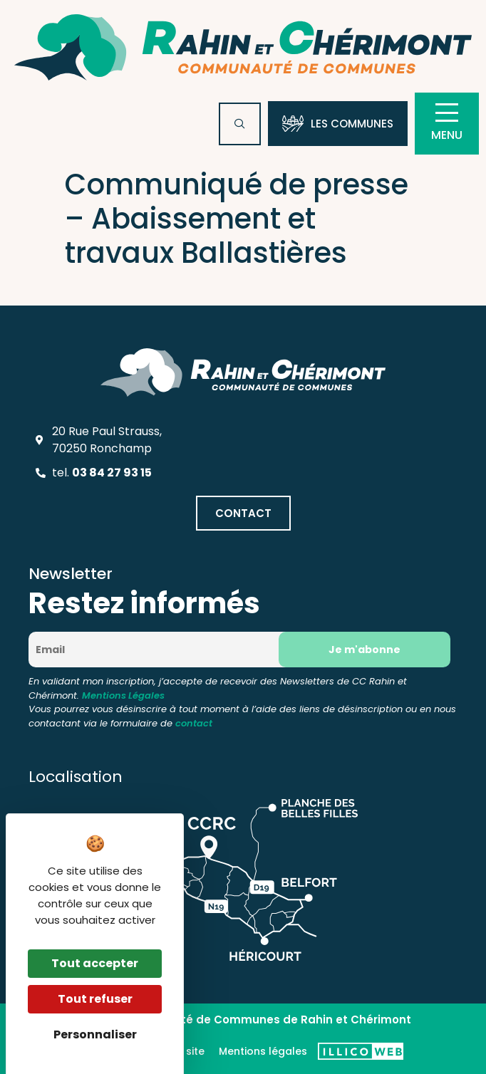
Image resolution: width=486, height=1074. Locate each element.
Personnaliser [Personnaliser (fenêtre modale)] (95, 1034)
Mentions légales (263, 1051)
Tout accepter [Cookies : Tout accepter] (94, 963)
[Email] (157, 649)
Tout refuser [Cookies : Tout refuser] (95, 999)
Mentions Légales (123, 695)
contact (193, 723)
